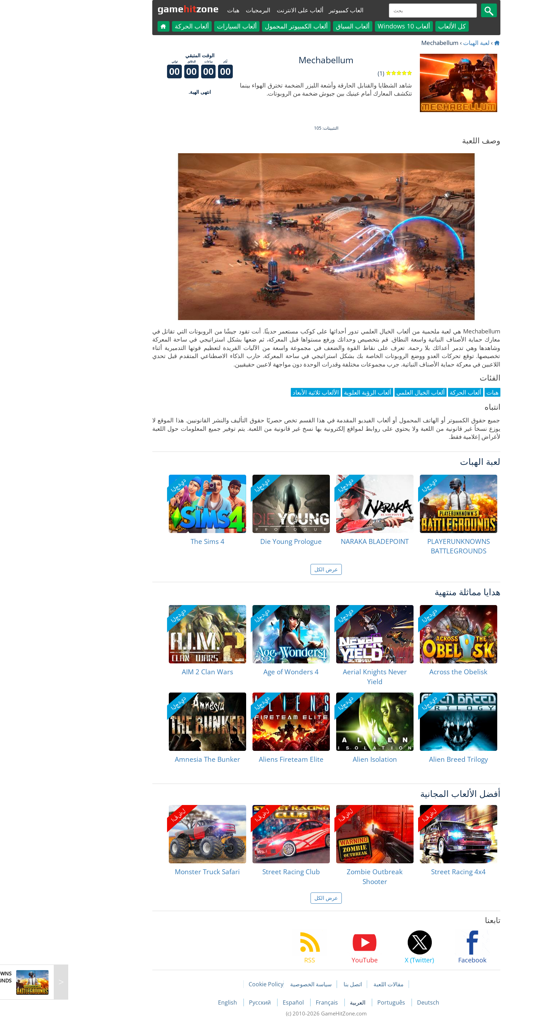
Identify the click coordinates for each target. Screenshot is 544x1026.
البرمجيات (204, 10)
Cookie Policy (211, 984)
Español (240, 1002)
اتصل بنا (298, 984)
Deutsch (374, 1002)
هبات (179, 10)
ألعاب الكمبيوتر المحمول (242, 26)
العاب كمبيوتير (292, 10)
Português (337, 1002)
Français (273, 1002)
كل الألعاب (398, 26)
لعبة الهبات (422, 43)
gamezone (134, 8)
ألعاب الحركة (138, 26)
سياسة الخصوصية (256, 984)
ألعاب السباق (298, 26)
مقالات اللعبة (334, 984)
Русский (206, 1002)
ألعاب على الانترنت (246, 10)
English (174, 1002)
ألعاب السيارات (183, 26)
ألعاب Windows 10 (350, 26)
